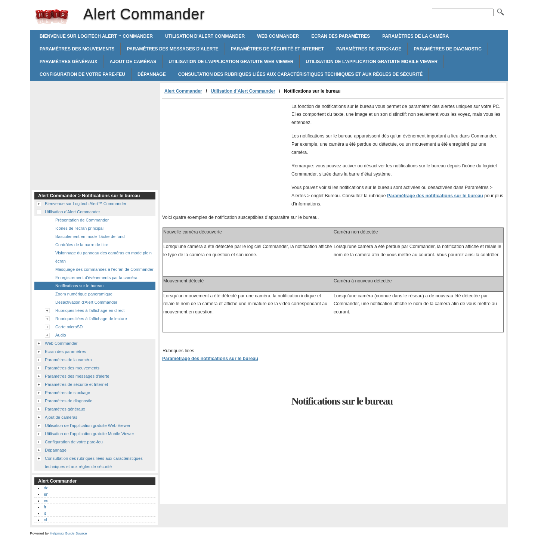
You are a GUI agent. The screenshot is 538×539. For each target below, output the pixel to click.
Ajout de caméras (132, 61)
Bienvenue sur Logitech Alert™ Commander (96, 36)
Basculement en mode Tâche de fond (90, 236)
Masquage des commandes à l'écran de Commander (104, 269)
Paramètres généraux (68, 61)
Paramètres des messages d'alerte (172, 49)
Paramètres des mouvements (77, 49)
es (46, 500)
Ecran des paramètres (340, 36)
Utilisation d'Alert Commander (205, 36)
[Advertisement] (225, 155)
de (46, 488)
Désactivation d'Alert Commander (86, 302)
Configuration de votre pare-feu (82, 74)
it (45, 513)
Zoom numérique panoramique (83, 294)
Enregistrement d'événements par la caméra (96, 277)
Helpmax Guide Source (68, 533)
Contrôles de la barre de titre (81, 244)
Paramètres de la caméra (415, 36)
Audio (60, 335)
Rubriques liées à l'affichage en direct (89, 310)
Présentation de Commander (82, 220)
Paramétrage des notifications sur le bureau (435, 195)
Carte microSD (69, 327)
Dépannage (151, 74)
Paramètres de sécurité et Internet (277, 49)
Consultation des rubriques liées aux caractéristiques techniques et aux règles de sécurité (300, 74)
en (46, 494)
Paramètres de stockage (368, 49)
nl (45, 519)
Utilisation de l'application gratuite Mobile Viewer (371, 61)
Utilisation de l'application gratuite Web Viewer (230, 61)
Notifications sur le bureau (79, 286)
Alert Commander (51, 16)
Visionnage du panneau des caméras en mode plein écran (103, 257)
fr (45, 507)
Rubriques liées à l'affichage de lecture (91, 318)
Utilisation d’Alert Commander (243, 91)
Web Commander (278, 36)
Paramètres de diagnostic (448, 49)
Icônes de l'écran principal (79, 228)
